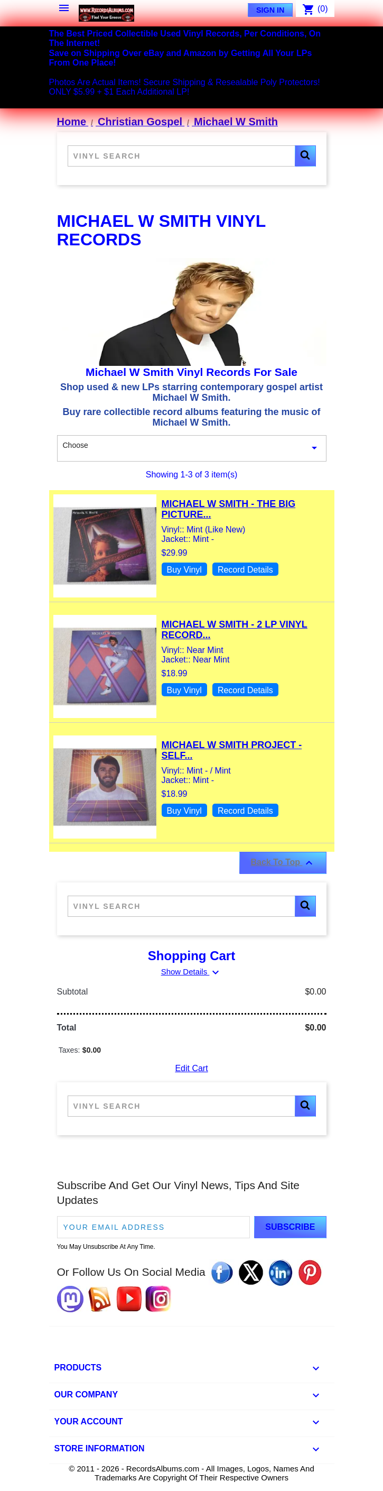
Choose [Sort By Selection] (192, 448)
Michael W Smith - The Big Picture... (229, 509)
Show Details (191, 971)
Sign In (270, 10)
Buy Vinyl (184, 569)
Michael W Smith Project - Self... (232, 750)
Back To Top (282, 863)
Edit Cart (191, 1068)
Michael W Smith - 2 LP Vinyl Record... (234, 629)
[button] (305, 156)
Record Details (245, 569)
